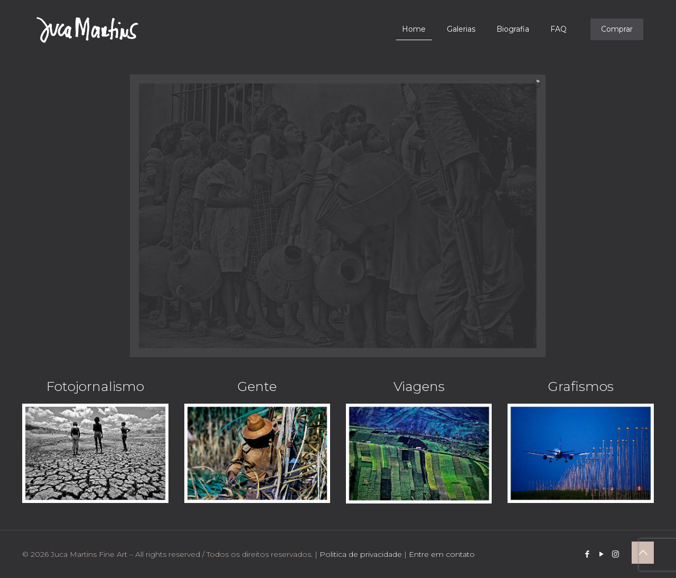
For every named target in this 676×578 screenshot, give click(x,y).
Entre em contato (442, 554)
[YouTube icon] (601, 554)
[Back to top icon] (643, 553)
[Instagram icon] (615, 554)
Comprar (617, 29)
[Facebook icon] (587, 554)
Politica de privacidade (361, 554)
